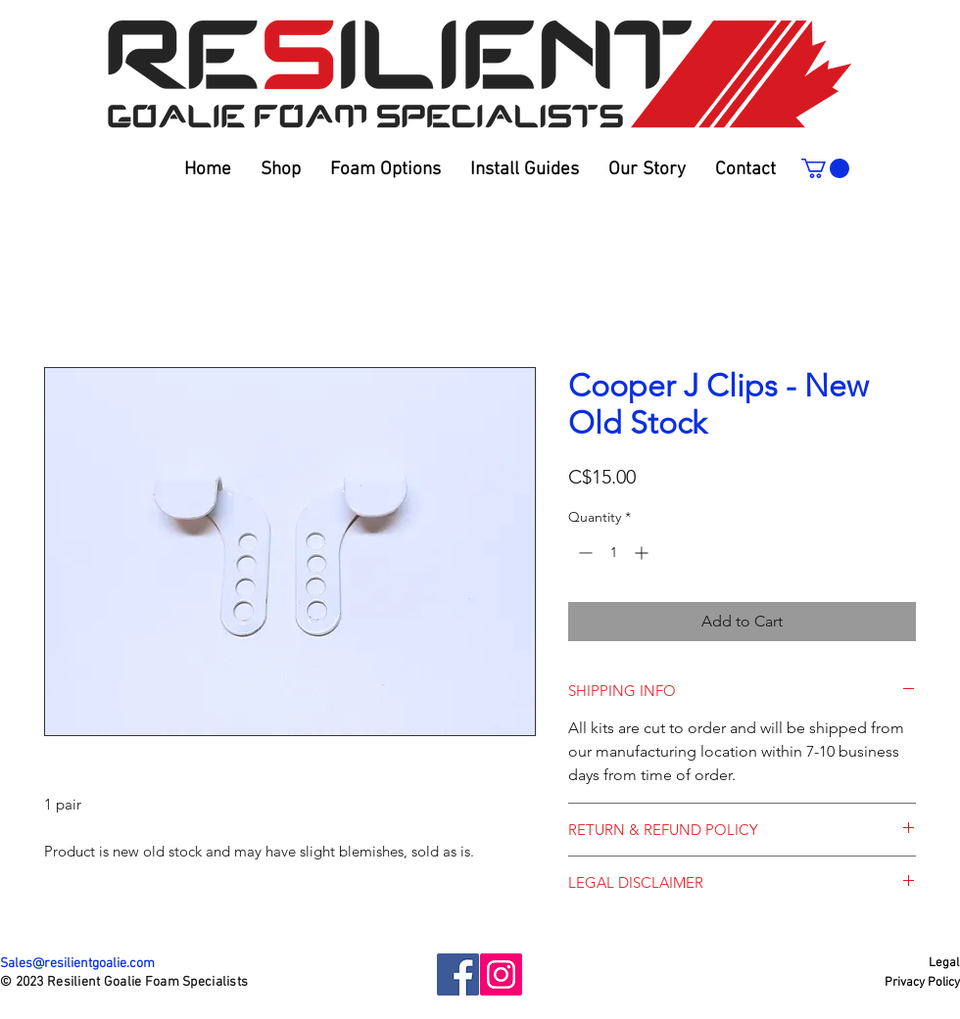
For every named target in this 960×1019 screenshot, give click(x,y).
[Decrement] (583, 552)
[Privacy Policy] (922, 983)
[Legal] (924, 963)
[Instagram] (501, 974)
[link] (825, 168)
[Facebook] (458, 974)
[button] (525, 170)
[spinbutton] (613, 552)
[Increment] (643, 552)
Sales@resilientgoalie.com (77, 963)
